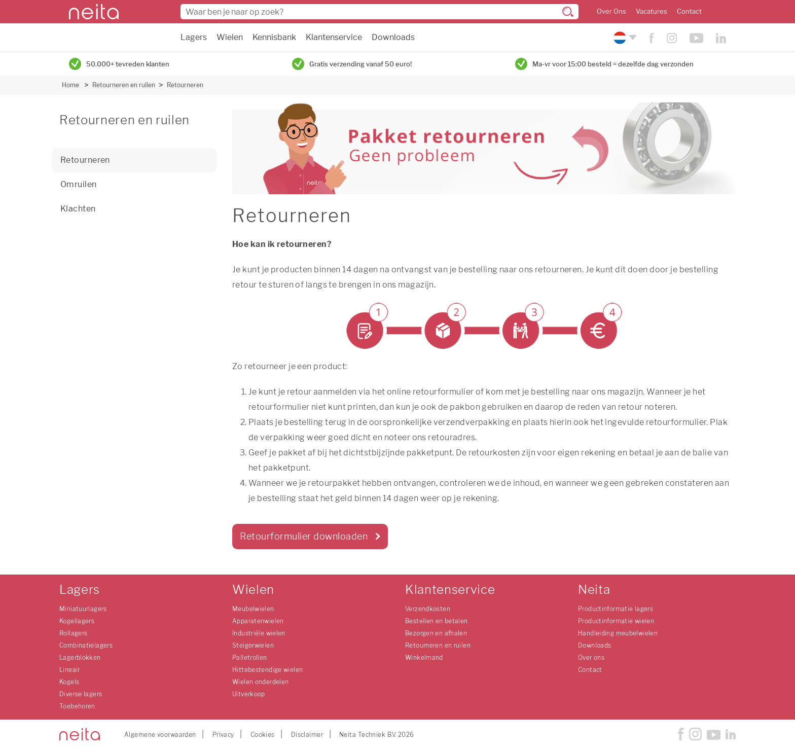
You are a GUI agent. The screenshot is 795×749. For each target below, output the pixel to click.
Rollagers (73, 633)
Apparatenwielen (258, 621)
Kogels (69, 682)
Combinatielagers (86, 645)
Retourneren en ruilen (123, 85)
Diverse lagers (80, 694)
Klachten (78, 208)
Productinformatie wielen (616, 621)
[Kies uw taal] (624, 37)
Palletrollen (249, 657)
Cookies (262, 734)
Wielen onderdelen (260, 682)
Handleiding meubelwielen (618, 633)
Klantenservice (334, 37)
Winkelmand (424, 657)
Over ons (591, 657)
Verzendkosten (427, 609)
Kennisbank (274, 37)
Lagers (193, 37)
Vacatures (651, 11)
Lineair (69, 669)
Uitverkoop (248, 694)
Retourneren (185, 85)
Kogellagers (76, 621)
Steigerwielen (253, 645)
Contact (689, 11)
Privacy (223, 734)
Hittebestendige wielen (267, 669)
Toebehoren (77, 706)
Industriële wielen (258, 633)
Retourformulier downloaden (304, 536)
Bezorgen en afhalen (436, 633)
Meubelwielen (253, 609)
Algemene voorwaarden (160, 734)
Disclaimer (307, 734)
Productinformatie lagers (615, 609)
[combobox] (379, 11)
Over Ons (611, 11)
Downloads (393, 37)
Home (70, 85)
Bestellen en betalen (436, 621)
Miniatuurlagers (83, 609)
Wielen (229, 37)
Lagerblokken (80, 657)
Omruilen (78, 184)
